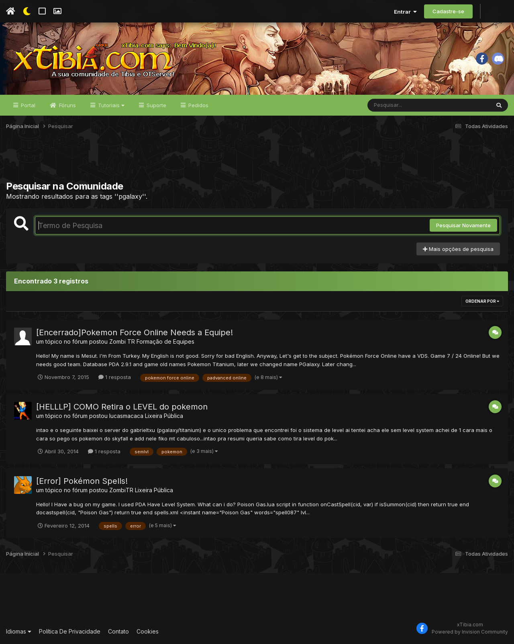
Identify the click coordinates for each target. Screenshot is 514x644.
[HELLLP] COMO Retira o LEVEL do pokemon (122, 407)
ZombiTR (121, 490)
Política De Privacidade (69, 631)
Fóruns (66, 105)
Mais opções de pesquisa (458, 249)
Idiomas (18, 631)
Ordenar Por (482, 301)
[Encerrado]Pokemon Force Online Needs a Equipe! (134, 332)
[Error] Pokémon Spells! (82, 481)
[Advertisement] (257, 160)
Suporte (155, 105)
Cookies (148, 631)
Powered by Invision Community (470, 632)
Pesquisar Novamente (463, 225)
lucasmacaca (126, 415)
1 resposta (114, 377)
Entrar (405, 11)
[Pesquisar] (398, 105)
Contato (118, 631)
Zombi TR (122, 341)
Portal (27, 105)
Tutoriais (110, 105)
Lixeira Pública (164, 415)
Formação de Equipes (165, 341)
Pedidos (197, 105)
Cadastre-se (448, 11)
